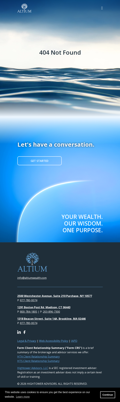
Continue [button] (107, 394)
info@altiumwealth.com (32, 278)
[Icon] (20, 332)
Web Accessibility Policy (53, 341)
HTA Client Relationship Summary (38, 356)
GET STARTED (39, 161)
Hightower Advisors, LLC (32, 368)
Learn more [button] (23, 396)
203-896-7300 (51, 312)
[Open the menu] (102, 8)
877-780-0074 (28, 300)
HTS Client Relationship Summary (38, 361)
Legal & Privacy (26, 341)
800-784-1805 (28, 312)
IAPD (74, 341)
